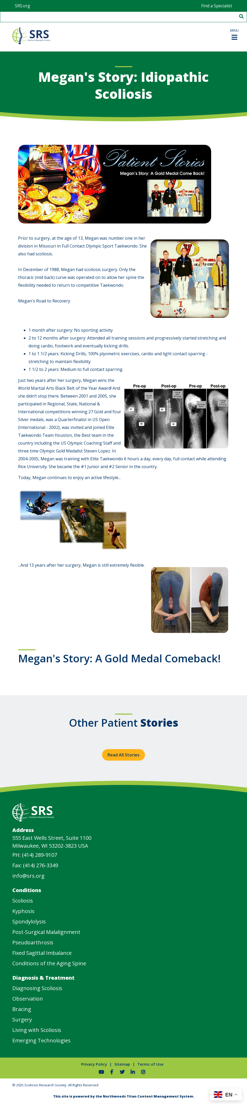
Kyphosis (23, 911)
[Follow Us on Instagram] (143, 1072)
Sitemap (122, 1064)
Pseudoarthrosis (32, 942)
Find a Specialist (216, 6)
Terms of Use (150, 1064)
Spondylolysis (29, 921)
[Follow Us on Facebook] (112, 1072)
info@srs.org (28, 875)
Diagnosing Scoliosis (37, 988)
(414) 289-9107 (39, 854)
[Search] (241, 17)
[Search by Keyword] (117, 17)
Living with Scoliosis (36, 1030)
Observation (27, 998)
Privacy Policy (94, 1064)
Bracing (21, 1009)
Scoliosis (22, 900)
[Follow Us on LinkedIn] (133, 1072)
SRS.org (22, 6)
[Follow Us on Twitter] (122, 1072)
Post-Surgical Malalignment (46, 931)
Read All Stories (123, 755)
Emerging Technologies (41, 1040)
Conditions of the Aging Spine (49, 963)
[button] (234, 34)
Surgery (22, 1019)
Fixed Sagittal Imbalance (42, 952)
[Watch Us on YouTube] (101, 1072)
